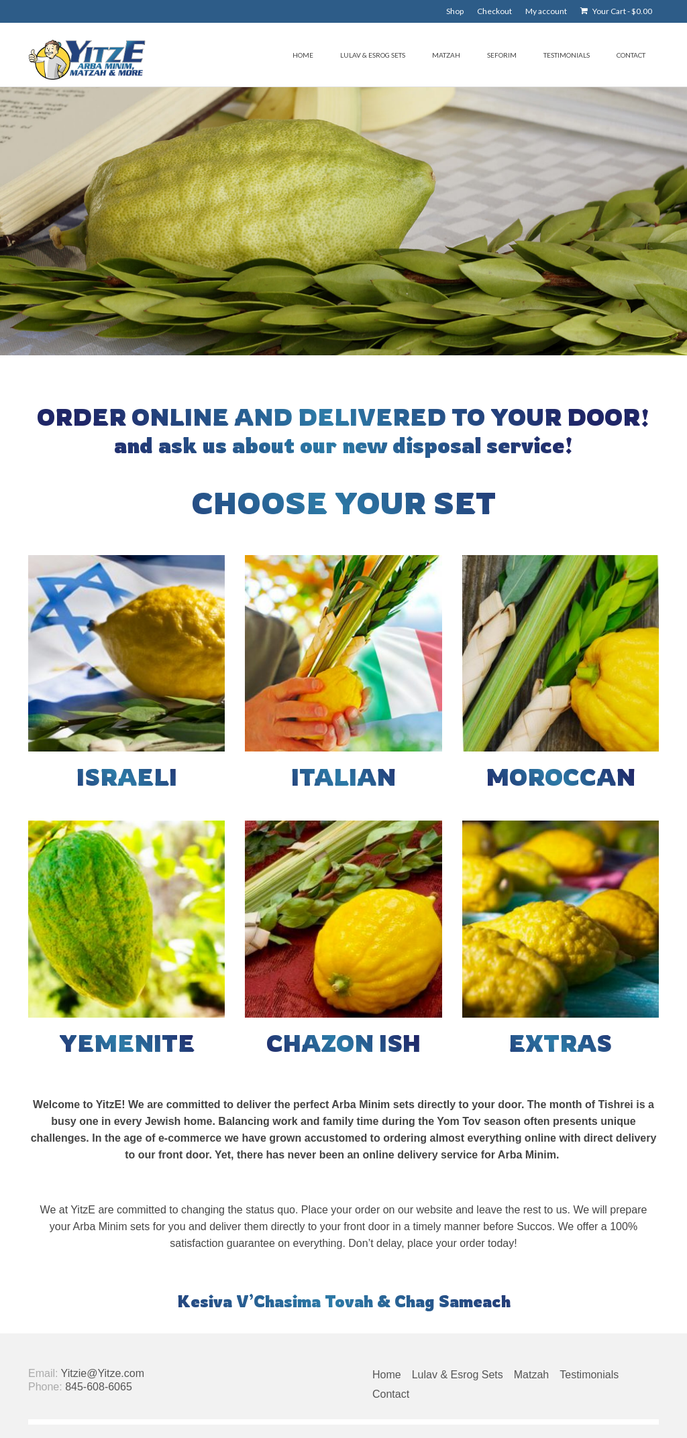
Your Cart (616, 11)
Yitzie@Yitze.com (102, 1373)
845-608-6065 (98, 1386)
